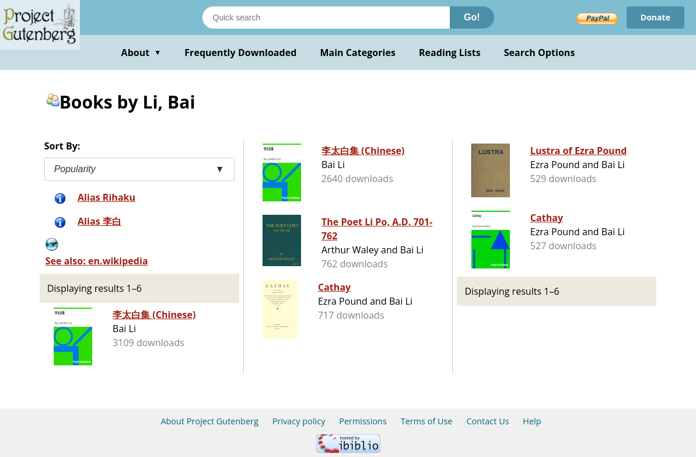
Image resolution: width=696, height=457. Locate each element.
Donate (655, 17)
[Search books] (326, 17)
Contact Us (487, 421)
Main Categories (358, 52)
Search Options (539, 52)
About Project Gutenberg (209, 421)
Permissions (363, 421)
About (141, 53)
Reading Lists (450, 52)
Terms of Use (427, 421)
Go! (472, 17)
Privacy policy (299, 421)
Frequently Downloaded (240, 52)
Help (532, 421)
